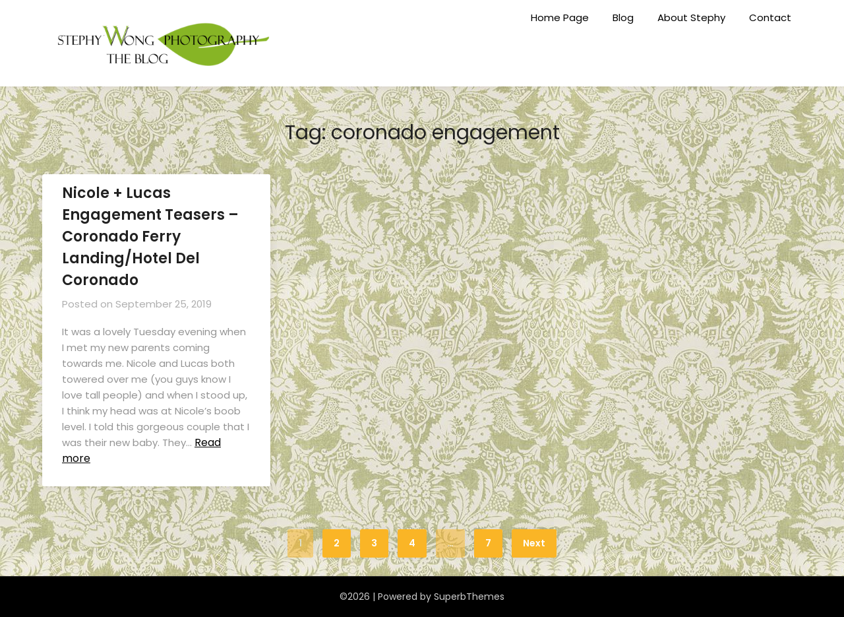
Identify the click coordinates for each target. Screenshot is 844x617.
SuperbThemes (469, 596)
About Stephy (691, 17)
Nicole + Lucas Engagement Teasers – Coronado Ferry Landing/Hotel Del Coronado (150, 236)
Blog (623, 17)
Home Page (560, 17)
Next (534, 543)
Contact (770, 17)
